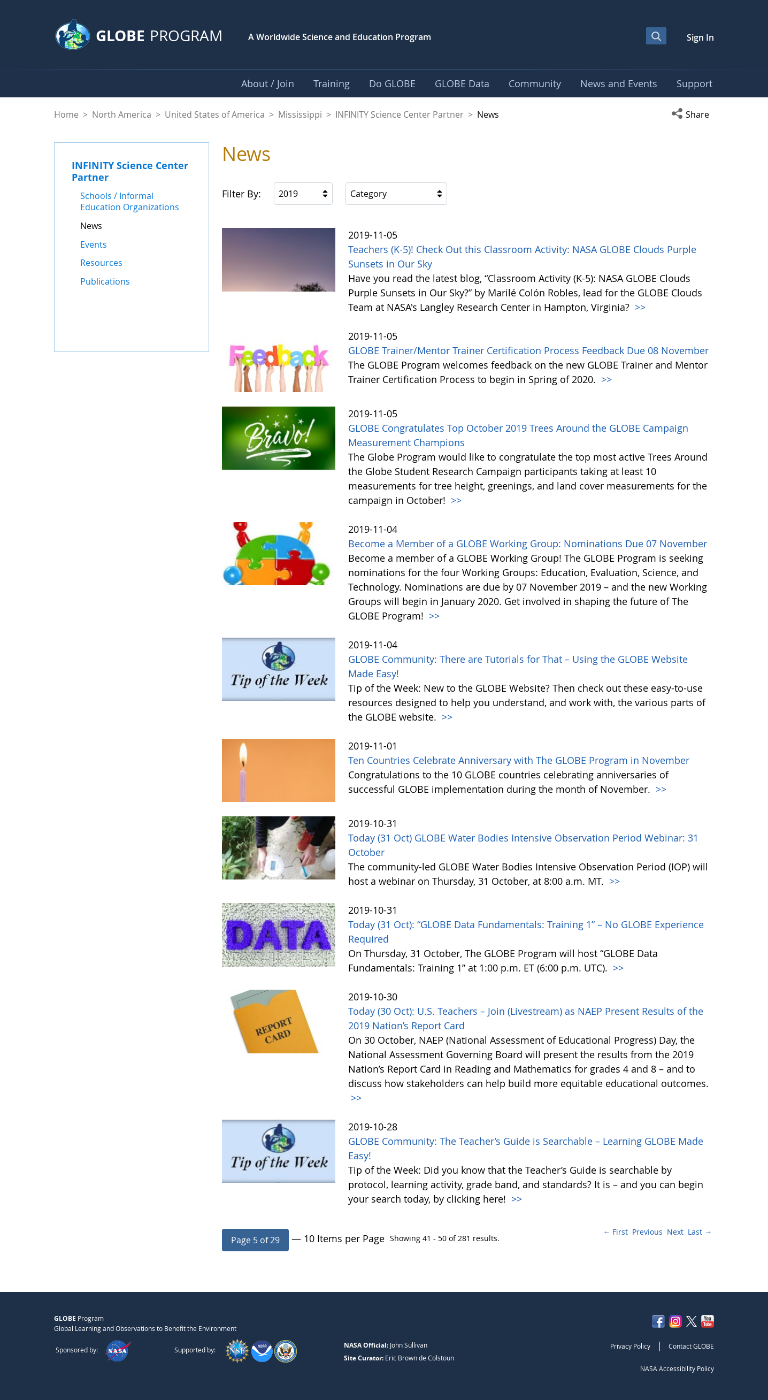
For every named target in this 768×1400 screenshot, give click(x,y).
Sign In (700, 37)
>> (639, 307)
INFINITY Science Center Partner (399, 114)
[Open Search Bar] (656, 35)
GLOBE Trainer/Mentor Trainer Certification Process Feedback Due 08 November (528, 350)
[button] (692, 114)
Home (66, 114)
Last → (700, 1232)
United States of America (215, 114)
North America (121, 114)
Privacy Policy (630, 1346)
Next (675, 1232)
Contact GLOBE (691, 1346)
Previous (647, 1232)
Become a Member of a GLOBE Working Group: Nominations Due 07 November (527, 543)
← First (615, 1232)
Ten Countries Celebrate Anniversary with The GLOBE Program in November (518, 760)
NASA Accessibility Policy (677, 1368)
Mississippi (300, 114)
